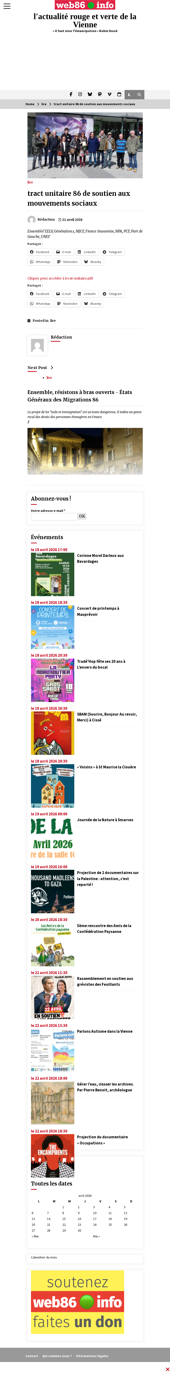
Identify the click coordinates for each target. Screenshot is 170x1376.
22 (64, 1224)
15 (64, 1219)
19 (125, 1219)
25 (110, 1224)
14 (48, 1219)
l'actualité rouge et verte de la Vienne (85, 20)
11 (110, 1213)
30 (79, 1230)
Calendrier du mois (44, 1257)
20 (33, 1224)
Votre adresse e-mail (48, 511)
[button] (129, 94)
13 (33, 1219)
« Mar (35, 1236)
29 (64, 1230)
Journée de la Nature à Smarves (105, 819)
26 (125, 1224)
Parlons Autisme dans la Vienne (105, 1031)
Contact (32, 1356)
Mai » (96, 1236)
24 (94, 1224)
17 (94, 1219)
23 (79, 1224)
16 (79, 1219)
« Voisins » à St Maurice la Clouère (106, 767)
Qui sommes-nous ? (57, 1356)
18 (110, 1219)
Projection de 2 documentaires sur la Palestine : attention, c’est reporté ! (108, 878)
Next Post (40, 367)
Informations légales (92, 1356)
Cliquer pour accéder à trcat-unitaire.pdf (60, 278)
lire (30, 182)
